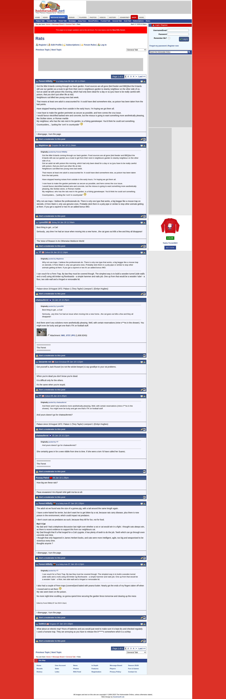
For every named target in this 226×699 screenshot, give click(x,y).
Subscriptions (138, 21)
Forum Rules (90, 45)
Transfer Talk (51, 21)
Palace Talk (40, 21)
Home (48, 24)
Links (57, 672)
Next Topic (56, 50)
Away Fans (82, 21)
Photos (76, 668)
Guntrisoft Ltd (118, 697)
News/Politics (93, 21)
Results (40, 668)
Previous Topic (43, 50)
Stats (57, 668)
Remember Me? (160, 38)
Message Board (58, 24)
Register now (173, 46)
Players (113, 668)
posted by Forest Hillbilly (57, 152)
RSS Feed (77, 672)
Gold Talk (127, 21)
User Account (60, 665)
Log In (104, 45)
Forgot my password (157, 46)
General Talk (117, 21)
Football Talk (105, 21)
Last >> (142, 76)
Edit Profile (56, 45)
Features (95, 668)
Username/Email (160, 30)
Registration (96, 672)
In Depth (95, 665)
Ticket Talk (63, 21)
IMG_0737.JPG (68, 335)
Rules (148, 21)
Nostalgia (72, 21)
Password (163, 34)
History (39, 672)
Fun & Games (133, 668)
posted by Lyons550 (56, 306)
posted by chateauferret (57, 402)
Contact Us (132, 672)
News (75, 665)
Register (43, 45)
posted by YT (53, 442)
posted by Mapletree (56, 259)
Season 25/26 (133, 665)
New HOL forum (118, 30)
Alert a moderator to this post (52, 139)
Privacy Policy (115, 672)
